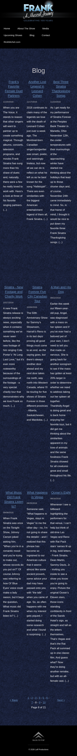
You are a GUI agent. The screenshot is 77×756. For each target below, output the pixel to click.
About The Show (26, 28)
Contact (46, 35)
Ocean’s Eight (61, 492)
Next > (61, 700)
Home (7, 28)
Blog (32, 35)
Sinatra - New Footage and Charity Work (13, 291)
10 (44, 702)
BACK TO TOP (38, 736)
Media (45, 28)
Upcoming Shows (13, 35)
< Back (14, 700)
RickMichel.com (12, 42)
